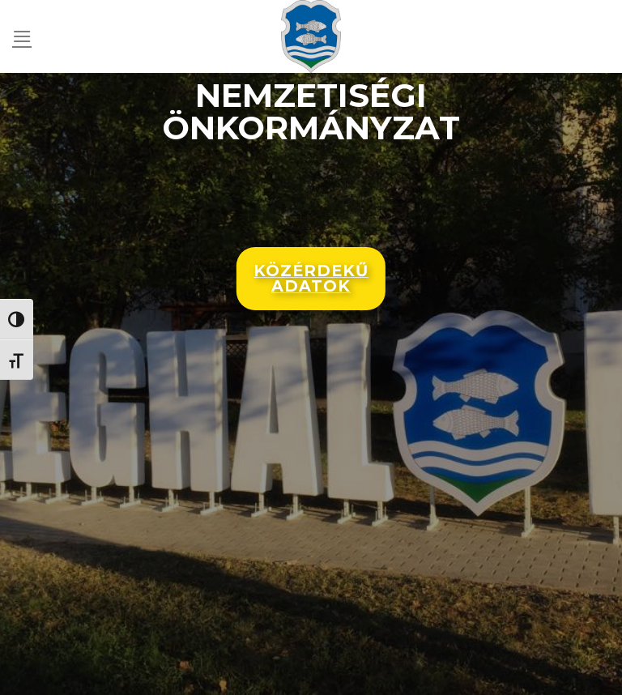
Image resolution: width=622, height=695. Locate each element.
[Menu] (22, 36)
